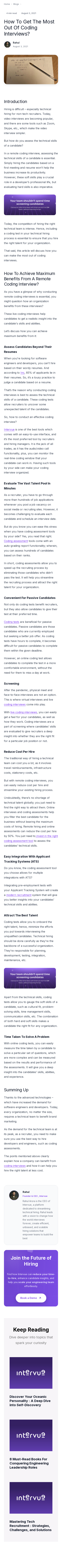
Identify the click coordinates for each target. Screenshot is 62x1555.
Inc (22, 372)
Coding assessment (16, 541)
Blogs (16, 4)
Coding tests (11, 621)
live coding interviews (23, 712)
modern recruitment (18, 895)
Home (7, 4)
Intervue (9, 429)
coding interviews (15, 704)
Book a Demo (31, 1298)
